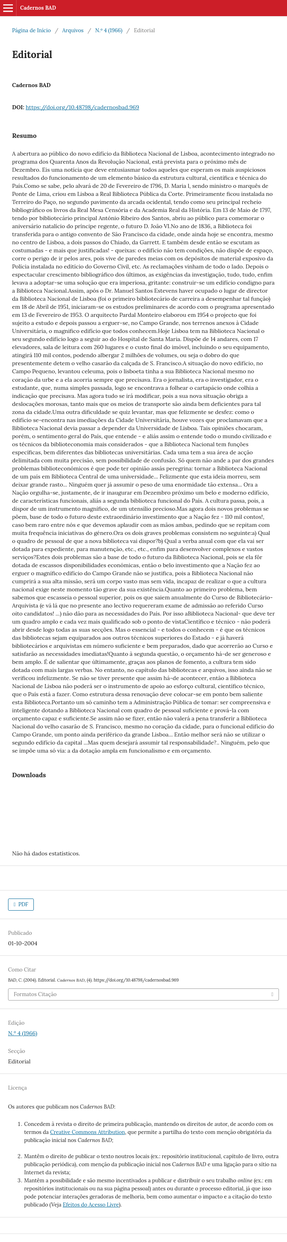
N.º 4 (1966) (108, 30)
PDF (22, 904)
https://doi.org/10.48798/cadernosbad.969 (82, 107)
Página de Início (31, 30)
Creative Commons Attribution (87, 1132)
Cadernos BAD (38, 7)
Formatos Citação (35, 994)
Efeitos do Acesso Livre (91, 1204)
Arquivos (73, 30)
